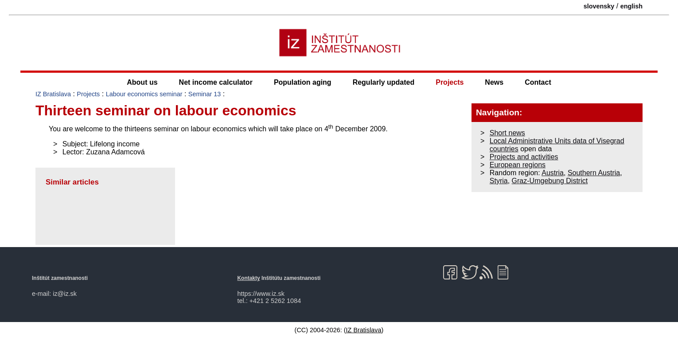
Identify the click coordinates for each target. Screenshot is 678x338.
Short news (507, 133)
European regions (518, 165)
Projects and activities (524, 157)
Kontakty (249, 278)
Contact (538, 82)
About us (142, 82)
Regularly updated (384, 82)
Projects (450, 82)
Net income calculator (216, 82)
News (494, 82)
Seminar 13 (204, 94)
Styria (499, 181)
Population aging (302, 82)
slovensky (599, 6)
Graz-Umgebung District (550, 181)
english (631, 6)
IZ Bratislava (53, 94)
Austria (553, 173)
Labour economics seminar (144, 94)
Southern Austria (594, 173)
